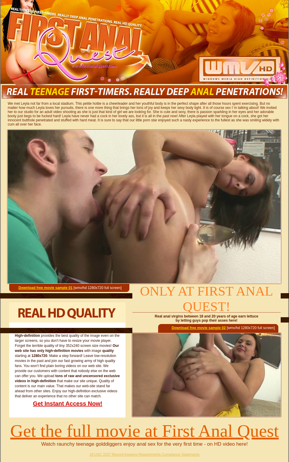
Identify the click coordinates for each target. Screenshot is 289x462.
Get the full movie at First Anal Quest (144, 431)
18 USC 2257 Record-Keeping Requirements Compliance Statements (145, 455)
